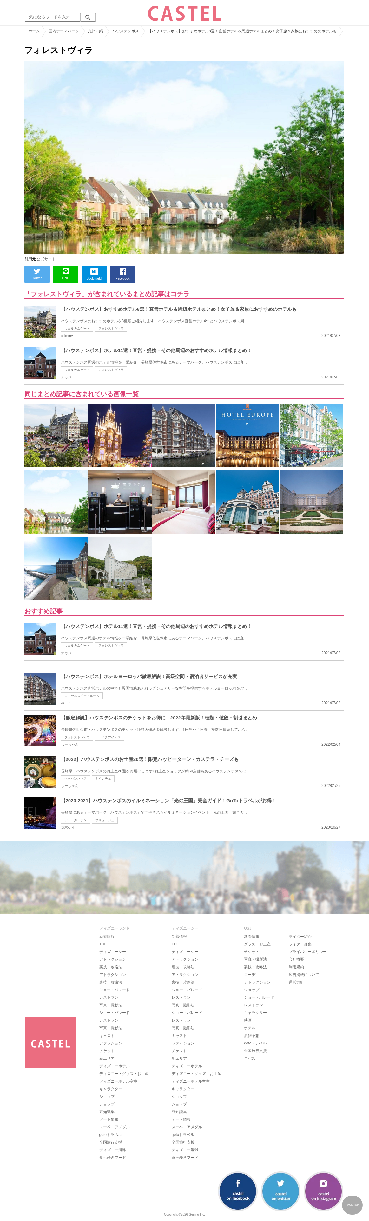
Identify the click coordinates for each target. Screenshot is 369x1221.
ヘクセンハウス (75, 778)
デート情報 (108, 1119)
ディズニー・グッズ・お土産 (124, 1073)
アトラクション (112, 959)
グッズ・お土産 (257, 944)
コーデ (249, 974)
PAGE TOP (352, 1205)
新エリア (107, 1058)
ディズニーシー (112, 952)
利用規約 (296, 967)
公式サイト (46, 259)
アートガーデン (75, 820)
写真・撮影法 (110, 1005)
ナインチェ (103, 778)
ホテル (249, 1028)
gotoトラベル (110, 1134)
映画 (248, 1020)
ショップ (107, 1096)
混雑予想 (251, 1035)
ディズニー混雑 (112, 1150)
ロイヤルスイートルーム (81, 695)
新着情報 (107, 936)
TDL (103, 944)
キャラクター (110, 1089)
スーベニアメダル (114, 1127)
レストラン (108, 997)
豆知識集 (107, 1112)
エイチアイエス (109, 737)
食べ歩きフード (112, 1157)
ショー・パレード (114, 990)
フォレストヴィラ (111, 328)
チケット (107, 1051)
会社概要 (296, 959)
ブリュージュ (104, 820)
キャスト (107, 1035)
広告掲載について (304, 974)
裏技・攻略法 (110, 967)
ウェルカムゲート (77, 328)
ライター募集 (300, 944)
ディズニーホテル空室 (118, 1081)
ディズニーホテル (114, 1066)
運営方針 (296, 982)
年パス (249, 1058)
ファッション (110, 1043)
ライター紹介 (300, 936)
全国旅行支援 (110, 1142)
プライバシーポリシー (308, 952)
